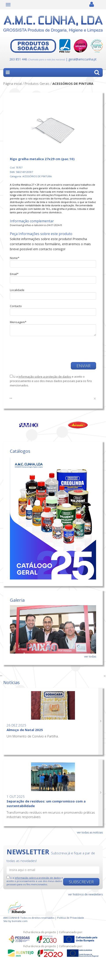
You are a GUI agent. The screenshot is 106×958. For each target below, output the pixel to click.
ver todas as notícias (90, 832)
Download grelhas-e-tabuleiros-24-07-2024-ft (36, 225)
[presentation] (35, 347)
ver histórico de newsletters (85, 894)
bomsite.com (19, 921)
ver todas (90, 656)
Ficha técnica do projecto (39, 932)
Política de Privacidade (70, 917)
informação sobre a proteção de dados (44, 376)
